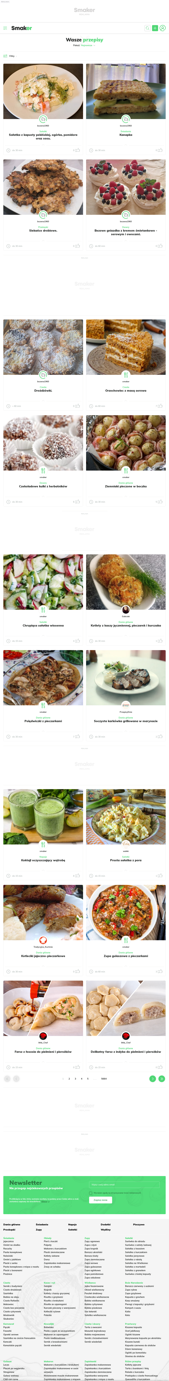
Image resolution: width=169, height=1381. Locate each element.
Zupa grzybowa (133, 1293)
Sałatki (43, 131)
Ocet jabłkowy (132, 1331)
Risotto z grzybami (53, 1297)
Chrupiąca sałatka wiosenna (43, 625)
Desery (125, 227)
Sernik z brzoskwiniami (55, 1341)
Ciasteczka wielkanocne (97, 1297)
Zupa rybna (131, 1289)
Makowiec (8, 1304)
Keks (127, 1315)
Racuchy (7, 1248)
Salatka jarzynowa (134, 1256)
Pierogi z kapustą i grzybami (139, 1304)
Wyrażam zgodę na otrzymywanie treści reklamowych (115, 1193)
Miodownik (8, 1315)
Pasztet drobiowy (93, 1293)
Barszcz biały (91, 1256)
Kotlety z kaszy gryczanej (57, 1293)
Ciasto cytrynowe (12, 1311)
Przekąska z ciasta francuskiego (141, 1375)
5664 (104, 1078)
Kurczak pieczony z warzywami (60, 1308)
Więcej (44, 1201)
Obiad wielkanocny (94, 1289)
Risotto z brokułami (54, 1300)
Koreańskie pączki (12, 1345)
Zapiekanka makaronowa (57, 1263)
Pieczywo (138, 1224)
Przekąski (43, 227)
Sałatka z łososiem (135, 1248)
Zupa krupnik (91, 1248)
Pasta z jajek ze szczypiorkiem (59, 1331)
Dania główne (126, 483)
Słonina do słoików (134, 1356)
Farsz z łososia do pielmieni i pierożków (43, 1052)
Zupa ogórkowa (93, 1270)
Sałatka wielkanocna (95, 1315)
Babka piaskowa (93, 1308)
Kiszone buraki (132, 1341)
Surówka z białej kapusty (138, 1274)
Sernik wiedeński (52, 1345)
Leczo (6, 1364)
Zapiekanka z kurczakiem (98, 1368)
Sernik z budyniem (12, 1286)
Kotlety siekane (51, 1256)
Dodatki (106, 1224)
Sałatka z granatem (135, 1270)
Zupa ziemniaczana (95, 1259)
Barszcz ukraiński (93, 1252)
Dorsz (47, 1259)
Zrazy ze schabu (52, 1266)
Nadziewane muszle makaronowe (61, 1375)
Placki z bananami (12, 1270)
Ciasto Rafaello (11, 1300)
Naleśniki (8, 1256)
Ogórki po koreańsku (135, 1352)
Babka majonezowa (95, 1334)
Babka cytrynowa (94, 1304)
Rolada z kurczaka (134, 1372)
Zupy (39, 1229)
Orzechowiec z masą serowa (125, 390)
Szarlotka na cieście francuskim (19, 1338)
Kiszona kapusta (133, 1327)
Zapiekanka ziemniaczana (98, 1372)
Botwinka (49, 1327)
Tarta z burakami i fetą (137, 1368)
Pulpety (48, 1245)
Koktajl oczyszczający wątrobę (43, 860)
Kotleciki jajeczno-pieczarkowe (43, 956)
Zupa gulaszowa (93, 1266)
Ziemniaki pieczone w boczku (126, 486)
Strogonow (8, 1372)
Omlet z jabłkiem (12, 1259)
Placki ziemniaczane (54, 1252)
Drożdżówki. (43, 390)
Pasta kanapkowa (12, 1252)
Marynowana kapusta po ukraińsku (143, 1338)
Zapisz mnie (100, 1199)
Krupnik (48, 1289)
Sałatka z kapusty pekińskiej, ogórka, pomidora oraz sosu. (43, 136)
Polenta (48, 1315)
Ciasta (43, 387)
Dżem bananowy (133, 1349)
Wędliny (106, 1229)
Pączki (6, 1327)
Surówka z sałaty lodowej (138, 1245)
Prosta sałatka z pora (125, 860)
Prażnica (7, 1274)
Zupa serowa (91, 1263)
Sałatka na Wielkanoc (136, 1263)
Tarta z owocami (93, 1327)
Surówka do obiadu (135, 1241)
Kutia (127, 1311)
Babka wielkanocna (95, 1300)
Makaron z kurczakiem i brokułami (61, 1364)
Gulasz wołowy (11, 1375)
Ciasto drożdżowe (12, 1289)
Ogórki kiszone (132, 1334)
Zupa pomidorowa (94, 1274)
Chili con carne (10, 1379)
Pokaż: (84, 45)
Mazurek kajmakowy (95, 1331)
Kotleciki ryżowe (52, 1311)
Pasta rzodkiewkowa (54, 1338)
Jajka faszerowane (94, 1286)
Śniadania (126, 131)
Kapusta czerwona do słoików (140, 1345)
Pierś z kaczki (51, 1241)
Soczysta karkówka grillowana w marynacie (126, 721)
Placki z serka (10, 1263)
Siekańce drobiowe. (43, 230)
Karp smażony (132, 1300)
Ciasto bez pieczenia (13, 1308)
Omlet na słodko (11, 1245)
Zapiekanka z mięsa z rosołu (99, 1379)
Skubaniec (8, 1318)
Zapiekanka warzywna (96, 1375)
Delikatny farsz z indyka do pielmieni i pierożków (126, 1052)
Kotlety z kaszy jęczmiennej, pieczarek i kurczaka (126, 625)
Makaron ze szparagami (56, 1334)
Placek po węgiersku (13, 1368)
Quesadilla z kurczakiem (137, 1379)
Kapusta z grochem (135, 1297)
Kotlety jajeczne (133, 1364)
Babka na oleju (11, 1297)
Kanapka (126, 135)
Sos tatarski (91, 1311)
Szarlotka (8, 1293)
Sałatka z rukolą (133, 1259)
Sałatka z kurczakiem (136, 1252)
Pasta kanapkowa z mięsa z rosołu (21, 1266)
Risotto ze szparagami (55, 1304)
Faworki (7, 1331)
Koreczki (7, 1341)
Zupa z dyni (91, 1245)
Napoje (43, 857)
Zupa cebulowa (92, 1277)
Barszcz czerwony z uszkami (139, 1286)
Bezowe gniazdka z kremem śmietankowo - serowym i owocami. (126, 232)
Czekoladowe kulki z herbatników (43, 486)
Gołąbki (48, 1286)
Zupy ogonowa (92, 1241)
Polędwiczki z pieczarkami (43, 721)
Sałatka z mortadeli (135, 1266)
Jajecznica (8, 1241)
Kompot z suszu (133, 1308)
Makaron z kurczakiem (55, 1248)
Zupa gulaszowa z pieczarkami (126, 956)
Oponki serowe (10, 1334)
